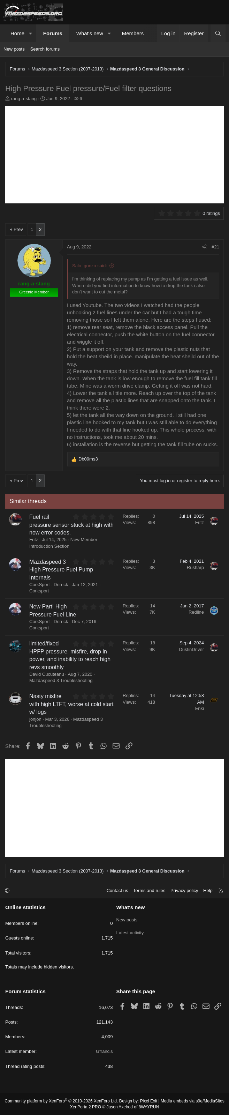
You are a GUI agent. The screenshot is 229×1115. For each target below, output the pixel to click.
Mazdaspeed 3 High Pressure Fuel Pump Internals (61, 570)
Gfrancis (104, 1051)
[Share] (204, 247)
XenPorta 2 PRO (85, 1107)
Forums (52, 33)
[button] (30, 33)
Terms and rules (149, 890)
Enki (199, 708)
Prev (18, 229)
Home (17, 33)
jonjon (35, 719)
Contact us (117, 890)
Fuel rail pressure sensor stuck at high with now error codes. (71, 525)
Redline (196, 612)
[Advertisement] (114, 154)
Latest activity (130, 931)
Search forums (45, 49)
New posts (14, 49)
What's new (89, 33)
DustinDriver (191, 649)
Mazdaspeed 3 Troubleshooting (60, 680)
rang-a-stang (24, 98)
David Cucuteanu (46, 674)
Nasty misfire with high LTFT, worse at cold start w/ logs (71, 704)
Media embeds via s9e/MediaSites (192, 1101)
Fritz (33, 539)
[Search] (218, 33)
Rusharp (195, 567)
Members (133, 33)
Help (208, 890)
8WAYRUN (149, 1107)
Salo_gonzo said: (89, 265)
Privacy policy (184, 890)
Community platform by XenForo (61, 1101)
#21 (215, 246)
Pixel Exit (148, 1101)
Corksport (39, 590)
